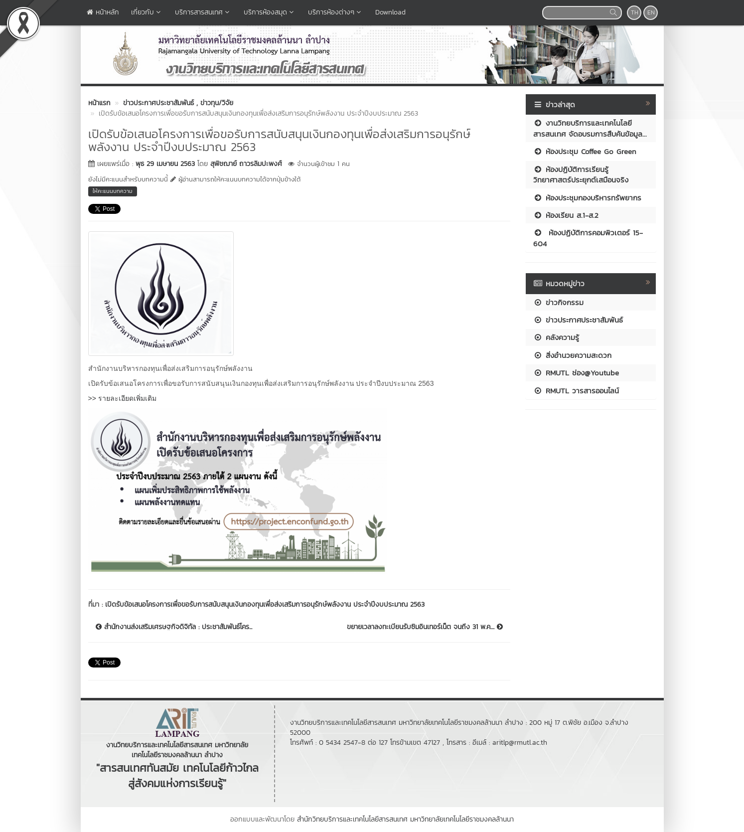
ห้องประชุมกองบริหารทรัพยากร (587, 197)
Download (390, 12)
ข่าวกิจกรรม (558, 302)
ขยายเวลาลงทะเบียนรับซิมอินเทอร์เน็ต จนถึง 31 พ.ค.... (425, 627)
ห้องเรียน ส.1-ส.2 (565, 215)
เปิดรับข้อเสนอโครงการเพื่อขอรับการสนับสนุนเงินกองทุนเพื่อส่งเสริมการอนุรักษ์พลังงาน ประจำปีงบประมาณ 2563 (265, 604)
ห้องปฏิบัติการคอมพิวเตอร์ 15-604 (588, 238)
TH (634, 12)
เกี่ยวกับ (147, 12)
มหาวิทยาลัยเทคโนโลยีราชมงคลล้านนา (462, 819)
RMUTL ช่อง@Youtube (576, 372)
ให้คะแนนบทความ (113, 191)
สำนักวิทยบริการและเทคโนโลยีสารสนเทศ (352, 819)
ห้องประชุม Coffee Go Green (584, 151)
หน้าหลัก (103, 12)
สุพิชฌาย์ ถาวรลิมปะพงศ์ (246, 164)
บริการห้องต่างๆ (335, 12)
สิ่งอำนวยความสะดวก (572, 355)
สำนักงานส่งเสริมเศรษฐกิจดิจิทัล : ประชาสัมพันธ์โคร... (174, 627)
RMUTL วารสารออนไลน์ (576, 390)
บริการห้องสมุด (270, 12)
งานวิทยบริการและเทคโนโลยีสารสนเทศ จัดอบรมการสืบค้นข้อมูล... (590, 128)
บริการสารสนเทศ (203, 12)
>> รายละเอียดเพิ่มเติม (122, 398)
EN (651, 12)
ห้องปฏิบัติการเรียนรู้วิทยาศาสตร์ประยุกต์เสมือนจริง (580, 174)
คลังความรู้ (556, 337)
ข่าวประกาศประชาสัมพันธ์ (578, 320)
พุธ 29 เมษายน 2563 (165, 164)
